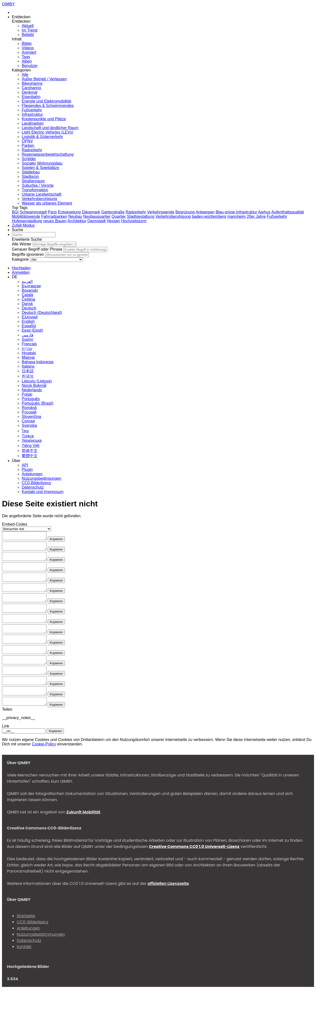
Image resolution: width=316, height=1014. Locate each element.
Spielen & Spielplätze (40, 168)
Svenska (29, 425)
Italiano (28, 366)
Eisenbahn (31, 97)
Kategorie (20, 259)
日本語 (28, 371)
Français (29, 344)
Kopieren (61, 540)
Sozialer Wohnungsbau (42, 163)
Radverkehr (32, 150)
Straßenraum (33, 181)
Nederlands (32, 390)
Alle (25, 74)
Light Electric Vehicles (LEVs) (47, 132)
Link (5, 751)
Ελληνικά (30, 317)
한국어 (28, 376)
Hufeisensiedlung (27, 221)
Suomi (27, 339)
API (25, 465)
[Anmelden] (21, 272)
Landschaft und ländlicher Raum (50, 128)
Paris (52, 212)
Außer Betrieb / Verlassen (44, 79)
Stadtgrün (30, 176)
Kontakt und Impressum (42, 492)
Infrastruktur (32, 114)
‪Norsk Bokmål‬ (34, 385)
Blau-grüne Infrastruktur (236, 212)
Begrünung (185, 212)
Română (29, 408)
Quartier (119, 216)
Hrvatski (29, 353)
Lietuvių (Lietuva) (37, 381)
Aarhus (264, 212)
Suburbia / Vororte (38, 185)
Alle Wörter (21, 244)
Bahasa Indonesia (37, 362)
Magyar (28, 357)
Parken (28, 145)
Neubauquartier (96, 216)
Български (31, 286)
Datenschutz (33, 487)
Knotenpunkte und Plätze (44, 119)
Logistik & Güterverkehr (42, 137)
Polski (27, 394)
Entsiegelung (69, 212)
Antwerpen (205, 212)
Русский (29, 412)
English (28, 321)
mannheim (236, 216)
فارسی (27, 335)
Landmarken (33, 123)
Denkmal (29, 92)
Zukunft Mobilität (83, 837)
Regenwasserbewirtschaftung (48, 154)
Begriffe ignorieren (28, 254)
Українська (31, 440)
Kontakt (24, 972)
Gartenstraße (112, 212)
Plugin (27, 469)
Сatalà (27, 295)
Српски (28, 421)
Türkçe (28, 436)
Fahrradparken (54, 216)
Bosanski (30, 290)
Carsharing (31, 88)
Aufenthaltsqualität (287, 212)
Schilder (29, 159)
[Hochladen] (21, 268)
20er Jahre (256, 216)
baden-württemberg (209, 216)
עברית (27, 348)
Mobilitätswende (26, 216)
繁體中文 (30, 456)
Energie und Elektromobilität (46, 101)
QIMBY (8, 4)
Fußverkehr (32, 110)
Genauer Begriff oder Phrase (37, 249)
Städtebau (31, 172)
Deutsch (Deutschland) (42, 312)
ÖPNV (27, 141)
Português (31, 399)
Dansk (27, 304)
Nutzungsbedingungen (41, 478)
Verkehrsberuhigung (39, 199)
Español (29, 326)
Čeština (28, 299)
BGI (15, 212)
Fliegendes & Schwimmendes (48, 105)
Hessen (113, 221)
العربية (27, 281)
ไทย (25, 431)
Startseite (26, 941)
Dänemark (91, 212)
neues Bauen (54, 221)
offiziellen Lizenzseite (168, 908)
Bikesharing (32, 83)
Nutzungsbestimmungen (41, 959)
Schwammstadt (33, 212)
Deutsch (29, 308)
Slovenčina (31, 416)
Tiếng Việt (30, 446)
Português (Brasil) (37, 403)
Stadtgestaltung (140, 216)
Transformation (35, 190)
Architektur (76, 221)
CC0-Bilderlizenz (36, 483)
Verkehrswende (160, 212)
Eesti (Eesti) (32, 330)
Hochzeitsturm (133, 221)
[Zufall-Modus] (23, 225)
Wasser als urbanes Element (47, 203)
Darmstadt (96, 221)
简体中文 (30, 450)
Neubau (75, 216)
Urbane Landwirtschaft (41, 194)
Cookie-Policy (44, 769)
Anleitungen (32, 474)
